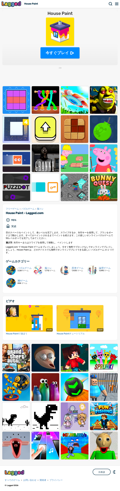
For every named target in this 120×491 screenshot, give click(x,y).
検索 (111, 4)
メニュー (117, 4)
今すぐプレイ (57, 53)
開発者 (43, 480)
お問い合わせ (29, 480)
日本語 (101, 472)
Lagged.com (15, 473)
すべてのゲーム (12, 480)
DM (114, 472)
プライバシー (56, 480)
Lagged (12, 4)
